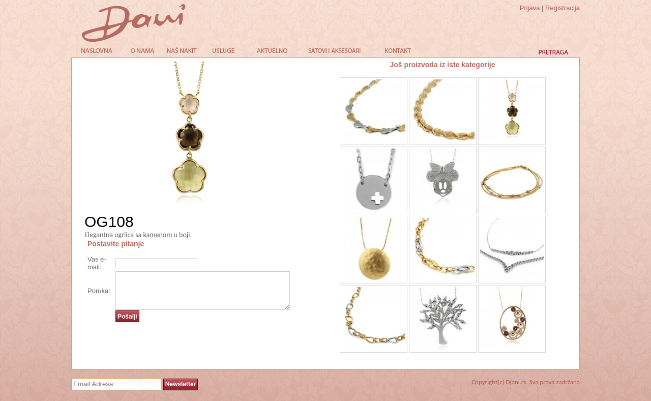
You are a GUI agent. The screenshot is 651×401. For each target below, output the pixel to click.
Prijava (530, 8)
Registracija (562, 8)
